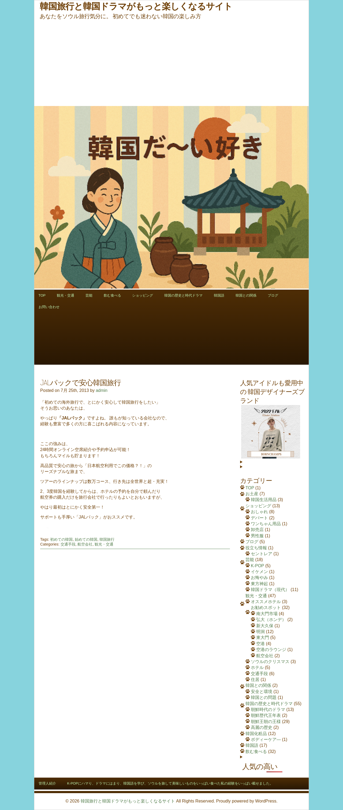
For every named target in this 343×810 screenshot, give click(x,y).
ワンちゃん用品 (266, 523)
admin (101, 390)
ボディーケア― (266, 739)
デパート (259, 518)
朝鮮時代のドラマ (268, 709)
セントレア (261, 553)
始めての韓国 (86, 539)
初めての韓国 (61, 539)
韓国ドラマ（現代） (270, 589)
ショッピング (142, 295)
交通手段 (68, 544)
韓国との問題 (264, 697)
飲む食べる (112, 295)
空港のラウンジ (271, 649)
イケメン (259, 571)
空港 (260, 643)
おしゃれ (259, 511)
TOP (42, 295)
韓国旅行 (106, 539)
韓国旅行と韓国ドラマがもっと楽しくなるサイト (128, 801)
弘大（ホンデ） (271, 619)
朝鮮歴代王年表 (266, 715)
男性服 (257, 535)
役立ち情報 (256, 548)
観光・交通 (65, 295)
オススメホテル (266, 601)
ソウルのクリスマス (270, 661)
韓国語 (219, 295)
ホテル (257, 667)
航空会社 (84, 544)
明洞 (260, 631)
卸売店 (257, 529)
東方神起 (259, 583)
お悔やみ (259, 577)
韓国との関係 (246, 295)
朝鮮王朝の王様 (266, 721)
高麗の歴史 (261, 727)
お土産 (251, 493)
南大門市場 (267, 613)
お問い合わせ (49, 307)
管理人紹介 (47, 783)
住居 (255, 679)
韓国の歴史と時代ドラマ (183, 295)
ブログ (273, 295)
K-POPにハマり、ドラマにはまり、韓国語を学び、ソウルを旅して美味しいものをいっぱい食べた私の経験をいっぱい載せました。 (170, 783)
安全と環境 (261, 691)
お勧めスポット (266, 607)
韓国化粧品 (256, 733)
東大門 (262, 637)
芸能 (88, 295)
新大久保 (264, 625)
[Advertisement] (171, 62)
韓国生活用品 (264, 499)
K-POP (257, 565)
